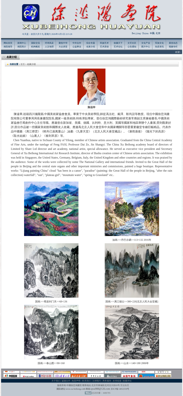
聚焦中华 (63, 43)
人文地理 (49, 46)
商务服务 (107, 380)
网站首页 (8, 43)
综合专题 (90, 43)
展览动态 (173, 43)
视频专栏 (173, 46)
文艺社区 (132, 43)
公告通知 (132, 46)
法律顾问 (96, 380)
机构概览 (35, 46)
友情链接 (117, 380)
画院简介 (21, 46)
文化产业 (145, 43)
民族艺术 (104, 43)
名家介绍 (90, 46)
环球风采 (49, 43)
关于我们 (55, 380)
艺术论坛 (118, 46)
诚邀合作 (66, 380)
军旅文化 (159, 43)
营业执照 (124, 385)
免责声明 (76, 380)
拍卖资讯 (159, 46)
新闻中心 (21, 43)
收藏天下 (118, 43)
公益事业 (76, 46)
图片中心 (145, 46)
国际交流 (35, 43)
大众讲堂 (63, 46)
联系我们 (86, 380)
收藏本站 (127, 380)
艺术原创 (104, 46)
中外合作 (76, 43)
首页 (22, 64)
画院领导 (8, 46)
